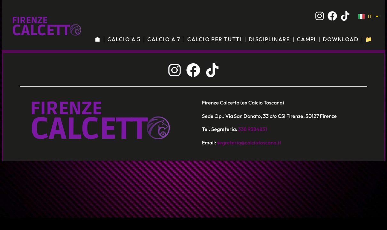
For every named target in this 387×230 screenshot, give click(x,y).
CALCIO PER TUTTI (214, 39)
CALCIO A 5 (124, 39)
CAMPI (306, 39)
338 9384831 (252, 129)
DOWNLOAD (341, 39)
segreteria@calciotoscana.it (249, 142)
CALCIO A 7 (164, 39)
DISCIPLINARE (269, 39)
